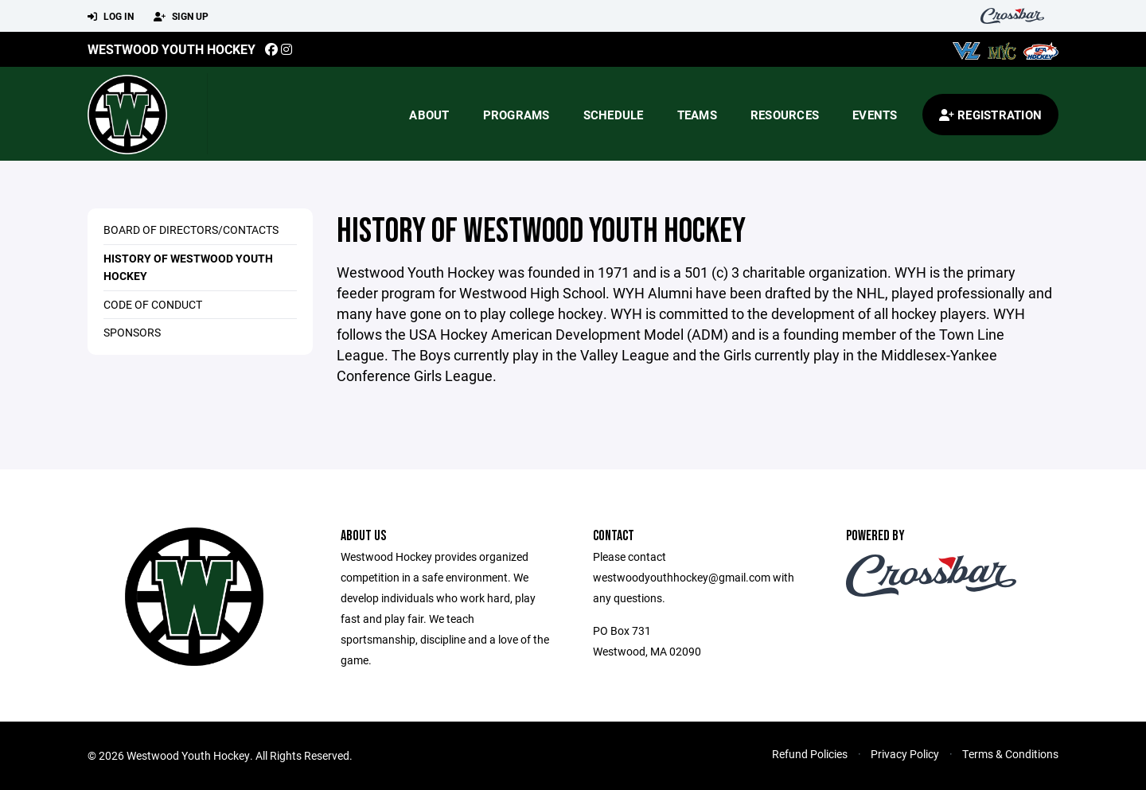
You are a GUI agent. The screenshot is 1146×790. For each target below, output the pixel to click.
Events (875, 115)
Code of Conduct (152, 304)
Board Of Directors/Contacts (191, 229)
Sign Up (181, 17)
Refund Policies (810, 753)
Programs (516, 115)
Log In (111, 17)
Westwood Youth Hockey (171, 49)
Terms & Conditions (1010, 753)
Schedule (613, 115)
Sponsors (132, 332)
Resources (784, 115)
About (429, 115)
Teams (697, 115)
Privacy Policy (905, 753)
